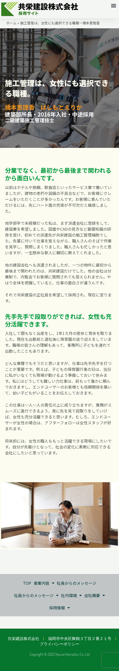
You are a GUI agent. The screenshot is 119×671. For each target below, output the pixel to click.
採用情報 (59, 607)
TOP (27, 583)
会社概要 (94, 595)
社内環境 (71, 595)
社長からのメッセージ (76, 583)
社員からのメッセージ (36, 595)
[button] (114, 5)
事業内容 (44, 583)
